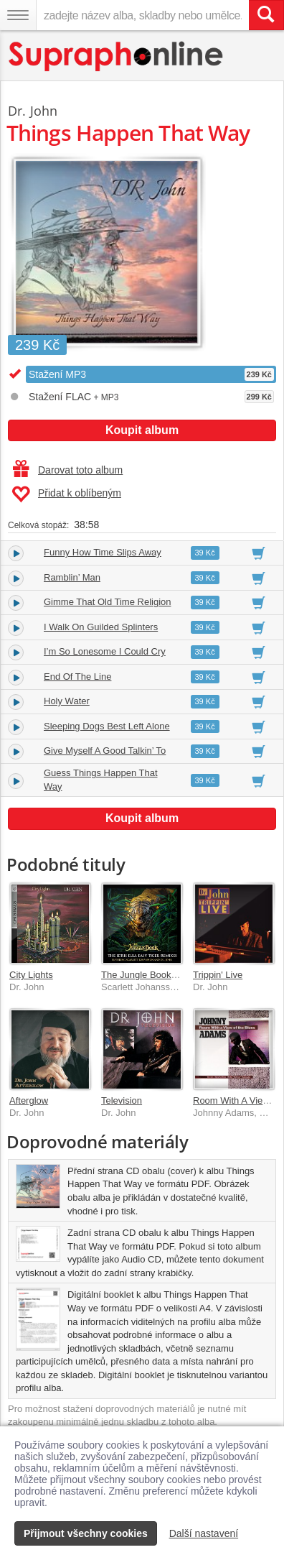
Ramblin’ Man (72, 577)
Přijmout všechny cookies (86, 1533)
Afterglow (28, 1100)
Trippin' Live (217, 974)
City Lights (31, 974)
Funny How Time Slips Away (102, 552)
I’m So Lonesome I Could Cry (105, 651)
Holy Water (67, 701)
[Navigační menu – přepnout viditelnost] (18, 15)
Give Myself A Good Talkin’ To (105, 750)
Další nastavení (204, 1533)
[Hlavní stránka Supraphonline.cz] (116, 56)
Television (121, 1100)
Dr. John (32, 110)
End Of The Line (77, 676)
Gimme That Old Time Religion (107, 601)
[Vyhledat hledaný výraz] (266, 15)
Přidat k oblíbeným (66, 494)
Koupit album (142, 430)
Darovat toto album (68, 470)
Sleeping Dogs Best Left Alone (107, 726)
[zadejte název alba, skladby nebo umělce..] (142, 15)
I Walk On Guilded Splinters (101, 627)
